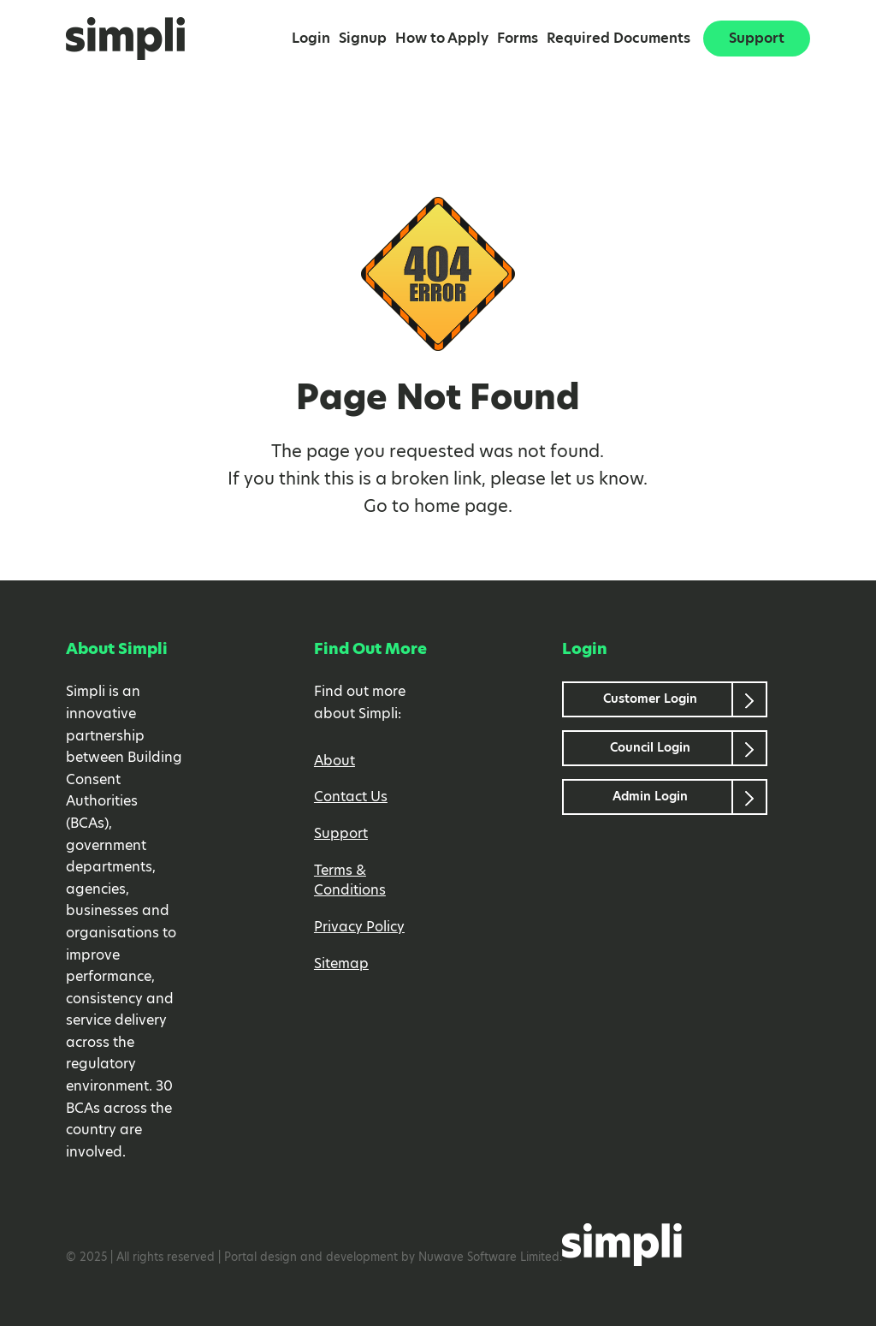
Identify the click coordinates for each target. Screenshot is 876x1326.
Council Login (650, 748)
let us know (596, 479)
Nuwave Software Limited (488, 1258)
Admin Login (650, 797)
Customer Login (650, 699)
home (437, 506)
